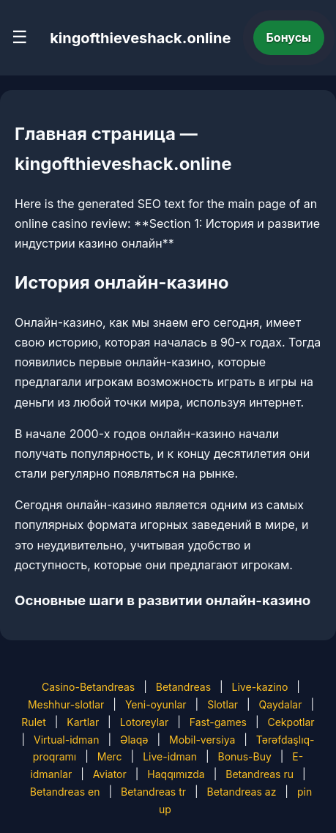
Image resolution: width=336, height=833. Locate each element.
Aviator (110, 774)
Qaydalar (280, 704)
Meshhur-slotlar (66, 704)
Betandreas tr (153, 791)
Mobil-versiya (202, 739)
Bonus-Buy (245, 756)
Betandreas (183, 687)
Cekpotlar (290, 722)
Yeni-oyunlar (156, 704)
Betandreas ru (259, 774)
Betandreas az (242, 791)
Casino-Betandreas (88, 687)
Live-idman (170, 756)
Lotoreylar (144, 722)
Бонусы (289, 37)
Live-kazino (260, 687)
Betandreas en (65, 791)
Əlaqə (134, 739)
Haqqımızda (175, 774)
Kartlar (83, 722)
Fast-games (218, 722)
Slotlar (222, 704)
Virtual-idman (66, 739)
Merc (109, 756)
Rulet (33, 722)
